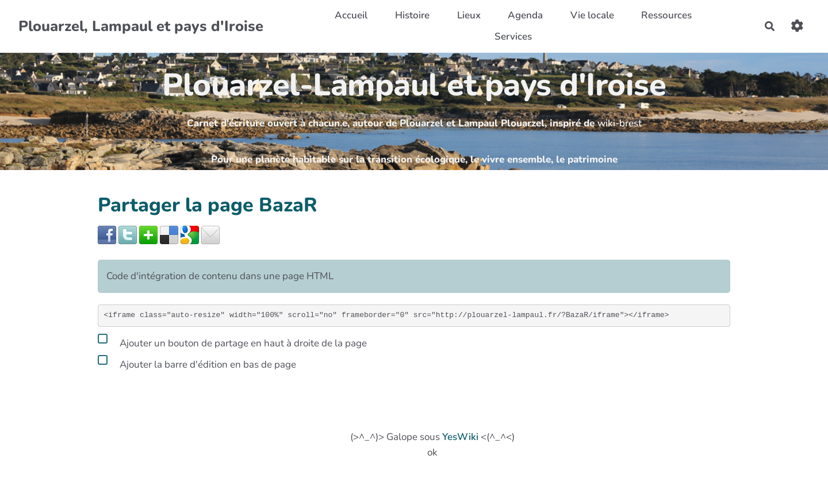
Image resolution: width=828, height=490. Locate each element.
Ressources (666, 15)
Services (513, 36)
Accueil (351, 15)
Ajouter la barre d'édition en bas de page (197, 362)
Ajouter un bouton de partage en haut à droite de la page (232, 341)
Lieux (469, 15)
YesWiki (460, 436)
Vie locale (592, 15)
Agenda (525, 15)
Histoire (412, 15)
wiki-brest (619, 123)
